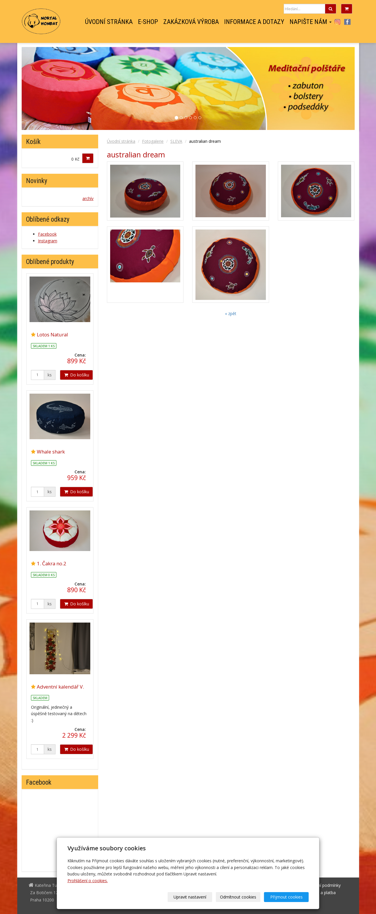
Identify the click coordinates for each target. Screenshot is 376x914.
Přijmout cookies (286, 897)
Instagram (337, 22)
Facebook (347, 22)
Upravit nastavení (190, 897)
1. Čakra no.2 (51, 563)
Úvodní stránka (109, 22)
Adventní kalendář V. (60, 686)
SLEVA (176, 141)
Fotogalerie (153, 141)
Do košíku (76, 375)
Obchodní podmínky (322, 885)
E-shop (148, 22)
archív (87, 198)
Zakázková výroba (191, 22)
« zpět (230, 313)
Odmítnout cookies (238, 897)
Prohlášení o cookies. (87, 880)
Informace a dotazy (254, 22)
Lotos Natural (52, 334)
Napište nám (311, 22)
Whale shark (51, 451)
